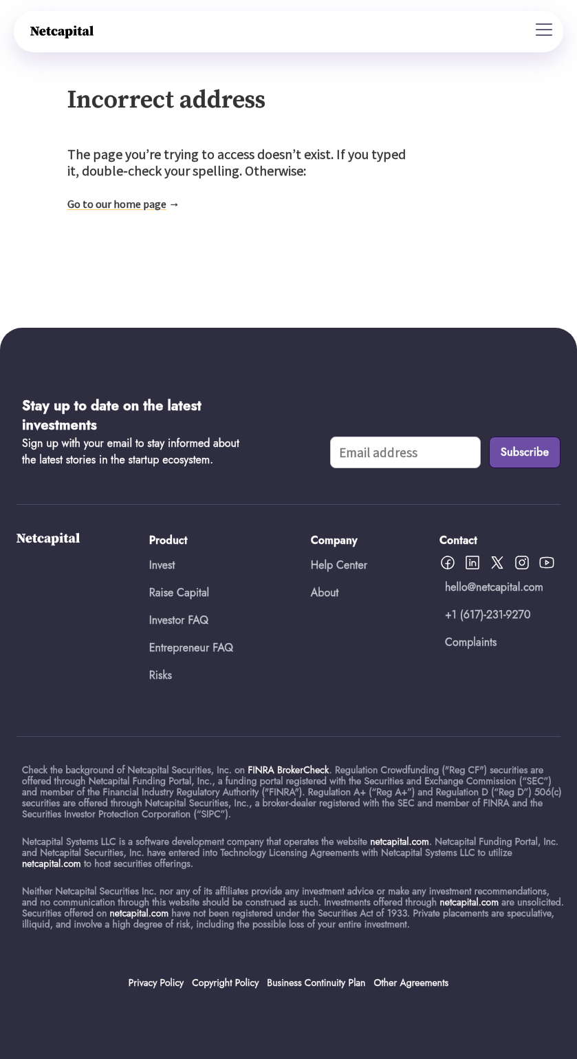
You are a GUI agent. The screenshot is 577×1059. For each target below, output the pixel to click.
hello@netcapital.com (494, 587)
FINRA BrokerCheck (288, 770)
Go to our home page (116, 204)
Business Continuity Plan (316, 982)
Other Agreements (410, 982)
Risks (160, 675)
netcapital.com (399, 841)
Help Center (339, 565)
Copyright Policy (225, 982)
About (325, 592)
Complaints (471, 642)
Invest (162, 565)
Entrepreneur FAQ (191, 648)
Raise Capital (179, 592)
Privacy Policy (156, 982)
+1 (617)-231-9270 (488, 614)
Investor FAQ (178, 620)
